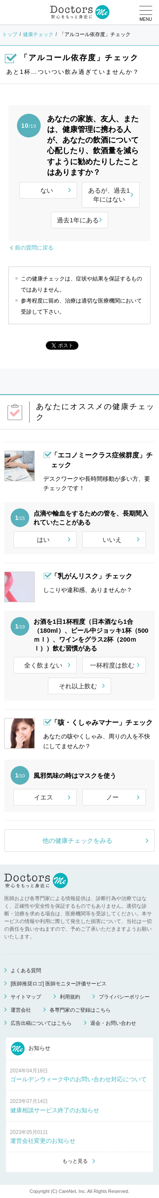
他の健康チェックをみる (77, 840)
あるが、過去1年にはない (109, 195)
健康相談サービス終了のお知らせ (54, 1110)
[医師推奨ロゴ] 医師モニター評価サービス (58, 984)
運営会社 (21, 1010)
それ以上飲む (78, 686)
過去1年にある (77, 220)
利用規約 (70, 997)
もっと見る (75, 1161)
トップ (9, 34)
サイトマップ (26, 997)
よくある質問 (26, 971)
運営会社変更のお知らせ (42, 1140)
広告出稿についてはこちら (41, 1023)
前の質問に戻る (34, 247)
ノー (112, 797)
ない (46, 190)
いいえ (112, 539)
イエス (43, 797)
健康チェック (38, 34)
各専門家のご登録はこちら (80, 1010)
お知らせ (31, 1048)
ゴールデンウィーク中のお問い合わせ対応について (78, 1079)
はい (43, 539)
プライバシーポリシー (124, 997)
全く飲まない (43, 665)
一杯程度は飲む (112, 665)
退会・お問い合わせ (113, 1023)
